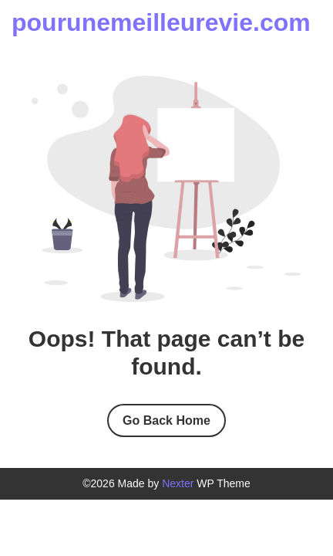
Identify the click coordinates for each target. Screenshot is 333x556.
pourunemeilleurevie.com (161, 22)
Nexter (177, 483)
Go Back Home (166, 420)
